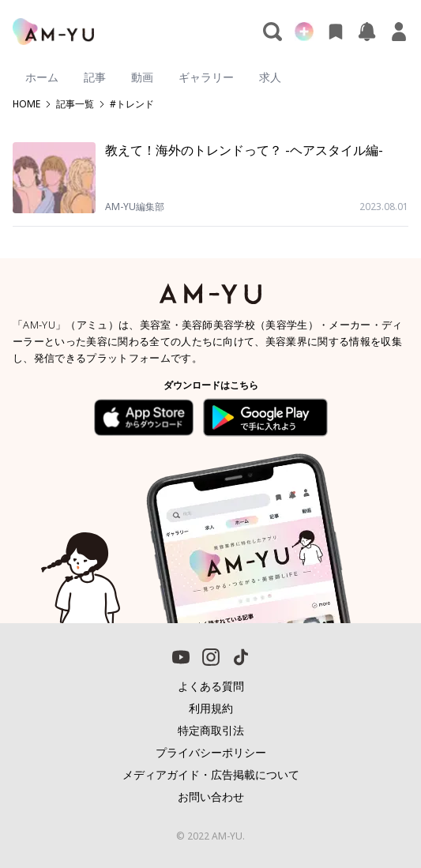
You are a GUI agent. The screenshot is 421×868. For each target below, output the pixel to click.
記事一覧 (75, 104)
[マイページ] (398, 31)
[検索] (272, 31)
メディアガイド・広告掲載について (210, 774)
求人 (270, 77)
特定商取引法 (211, 730)
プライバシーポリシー (211, 752)
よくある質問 (211, 685)
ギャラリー (206, 77)
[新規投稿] (304, 31)
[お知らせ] (367, 31)
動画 (142, 77)
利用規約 (211, 708)
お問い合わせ (211, 796)
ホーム (41, 77)
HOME (26, 104)
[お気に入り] (335, 31)
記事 (95, 77)
